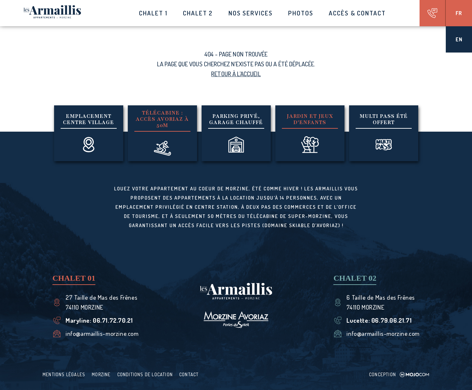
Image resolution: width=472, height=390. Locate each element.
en (459, 39)
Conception (399, 374)
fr (459, 13)
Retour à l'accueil (236, 74)
